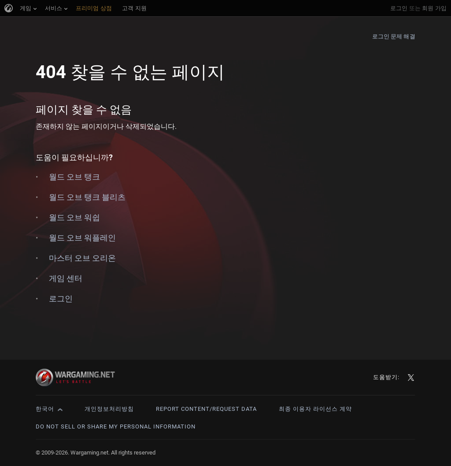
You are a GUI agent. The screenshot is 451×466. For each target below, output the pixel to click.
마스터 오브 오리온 (82, 258)
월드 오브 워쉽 (74, 217)
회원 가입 (434, 8)
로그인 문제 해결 (393, 36)
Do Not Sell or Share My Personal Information (116, 426)
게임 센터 (65, 278)
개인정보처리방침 (109, 409)
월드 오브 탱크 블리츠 (87, 197)
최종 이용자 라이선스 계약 (315, 409)
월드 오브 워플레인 (82, 237)
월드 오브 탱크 (74, 176)
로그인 (398, 8)
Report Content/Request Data (206, 409)
